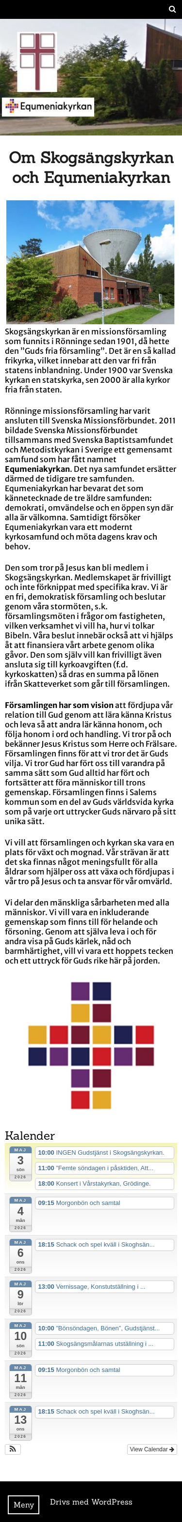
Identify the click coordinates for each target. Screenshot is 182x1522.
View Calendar (152, 1449)
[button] (12, 1449)
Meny (24, 1504)
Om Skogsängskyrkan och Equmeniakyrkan (91, 167)
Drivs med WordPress (91, 1502)
